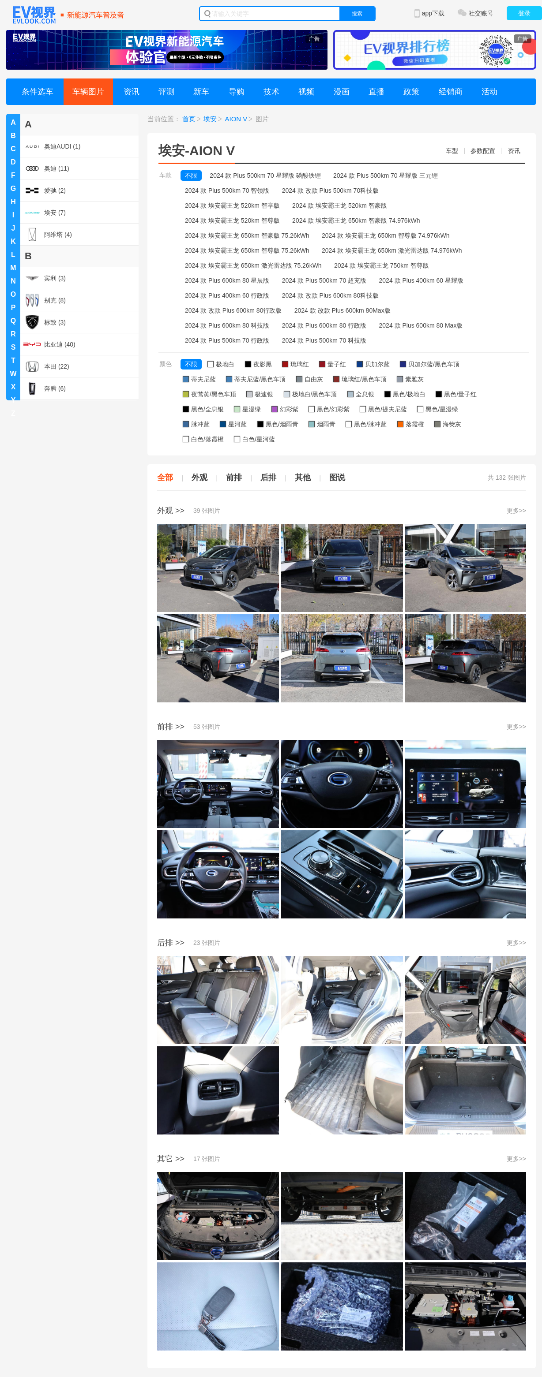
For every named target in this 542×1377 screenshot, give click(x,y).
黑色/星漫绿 (437, 409)
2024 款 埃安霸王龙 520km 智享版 (232, 205)
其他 (303, 477)
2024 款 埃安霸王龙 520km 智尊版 (232, 220)
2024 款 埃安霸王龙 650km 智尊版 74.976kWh (385, 235)
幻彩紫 (284, 409)
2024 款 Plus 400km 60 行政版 (227, 295)
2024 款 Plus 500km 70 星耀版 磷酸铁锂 (265, 175)
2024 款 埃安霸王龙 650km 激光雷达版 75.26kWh (253, 265)
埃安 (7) (44, 212)
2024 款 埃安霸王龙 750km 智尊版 (381, 265)
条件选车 (37, 91)
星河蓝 (233, 424)
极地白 (220, 364)
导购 (237, 91)
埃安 (210, 119)
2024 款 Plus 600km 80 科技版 (227, 325)
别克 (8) (44, 300)
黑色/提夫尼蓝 (383, 409)
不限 (191, 175)
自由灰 (309, 379)
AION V (236, 119)
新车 (201, 91)
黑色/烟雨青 (277, 424)
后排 (268, 477)
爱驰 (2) (44, 190)
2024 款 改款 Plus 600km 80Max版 (342, 310)
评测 (166, 91)
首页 (189, 119)
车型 (452, 150)
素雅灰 (410, 379)
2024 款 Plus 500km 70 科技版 (324, 340)
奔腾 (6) (44, 388)
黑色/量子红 (456, 394)
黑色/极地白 (404, 394)
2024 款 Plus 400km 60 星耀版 (421, 280)
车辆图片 (88, 91)
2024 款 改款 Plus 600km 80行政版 (233, 310)
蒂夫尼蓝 (199, 379)
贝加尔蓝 (373, 364)
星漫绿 (247, 409)
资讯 (131, 91)
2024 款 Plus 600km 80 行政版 (324, 325)
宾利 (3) (44, 278)
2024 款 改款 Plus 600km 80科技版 (330, 295)
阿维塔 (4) (47, 234)
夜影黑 (258, 364)
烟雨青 (322, 424)
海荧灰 (447, 424)
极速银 (259, 394)
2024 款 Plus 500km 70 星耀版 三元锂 (385, 175)
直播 (376, 91)
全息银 (360, 394)
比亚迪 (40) (49, 344)
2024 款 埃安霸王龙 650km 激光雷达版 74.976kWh (392, 250)
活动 (489, 91)
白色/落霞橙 (203, 439)
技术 (271, 91)
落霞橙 (410, 424)
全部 (165, 477)
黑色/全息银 (203, 409)
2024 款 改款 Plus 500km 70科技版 (330, 190)
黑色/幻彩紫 (329, 409)
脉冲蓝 (196, 424)
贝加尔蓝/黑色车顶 (429, 364)
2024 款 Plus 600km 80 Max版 (421, 325)
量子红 (332, 364)
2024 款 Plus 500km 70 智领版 (227, 190)
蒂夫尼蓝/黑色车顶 (256, 379)
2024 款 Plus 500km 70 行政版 (227, 340)
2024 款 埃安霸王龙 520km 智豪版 (339, 205)
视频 (306, 91)
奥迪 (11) (46, 168)
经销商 (451, 91)
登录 (524, 13)
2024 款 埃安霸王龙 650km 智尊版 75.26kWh (247, 250)
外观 (199, 477)
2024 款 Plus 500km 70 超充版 (324, 280)
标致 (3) (44, 322)
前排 (234, 477)
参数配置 (482, 150)
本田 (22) (46, 366)
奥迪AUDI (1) (51, 146)
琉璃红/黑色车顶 (360, 379)
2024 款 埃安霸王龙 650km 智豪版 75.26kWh (247, 235)
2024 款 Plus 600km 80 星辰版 (227, 280)
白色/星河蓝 (254, 439)
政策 (411, 91)
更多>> (516, 510)
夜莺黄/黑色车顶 (209, 394)
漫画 (342, 91)
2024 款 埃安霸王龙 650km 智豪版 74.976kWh (356, 220)
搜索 (357, 14)
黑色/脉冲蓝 (366, 424)
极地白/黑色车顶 (310, 394)
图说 (337, 477)
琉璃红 (295, 364)
